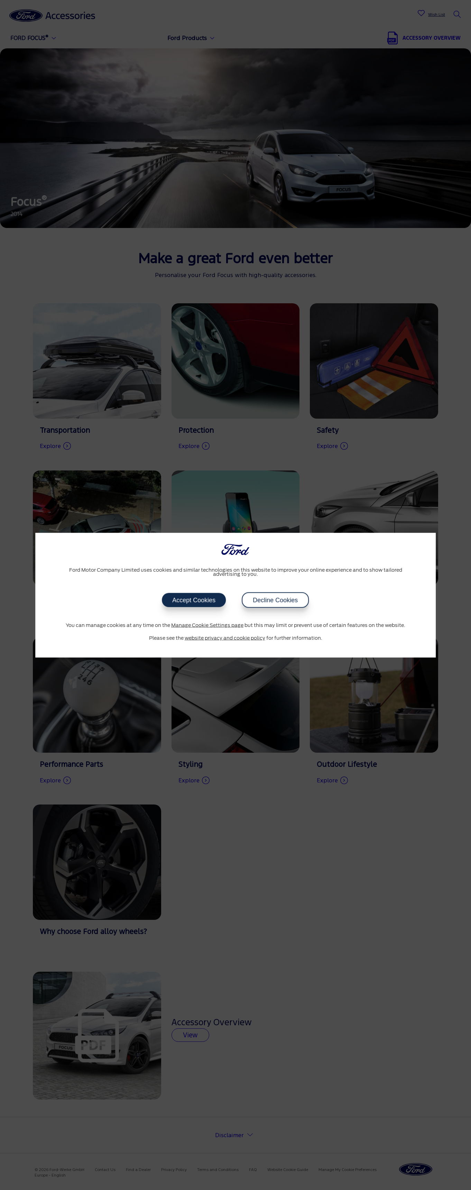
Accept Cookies (193, 600)
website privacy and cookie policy (225, 638)
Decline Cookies (275, 600)
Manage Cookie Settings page (207, 625)
